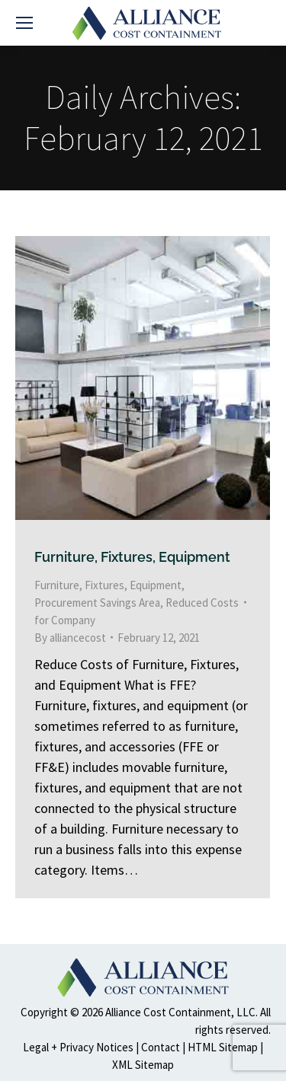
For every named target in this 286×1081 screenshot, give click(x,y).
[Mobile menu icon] (24, 23)
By (70, 637)
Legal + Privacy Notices (78, 1047)
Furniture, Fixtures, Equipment (132, 557)
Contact (160, 1047)
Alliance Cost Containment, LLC (180, 1012)
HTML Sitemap (223, 1047)
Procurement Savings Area (97, 602)
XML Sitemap (143, 1064)
